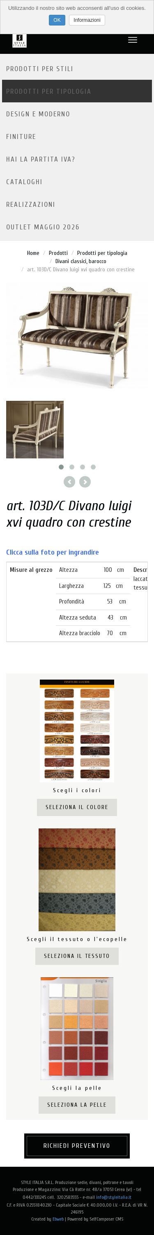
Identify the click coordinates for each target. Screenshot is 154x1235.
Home (33, 253)
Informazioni (87, 20)
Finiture (21, 137)
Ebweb (58, 1219)
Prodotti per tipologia (49, 91)
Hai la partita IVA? (41, 159)
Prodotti (58, 253)
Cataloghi (24, 182)
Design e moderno (38, 114)
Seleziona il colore (77, 807)
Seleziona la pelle (77, 1104)
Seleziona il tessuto (77, 956)
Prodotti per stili (40, 69)
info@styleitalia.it (113, 1197)
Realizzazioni (30, 204)
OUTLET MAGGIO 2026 (43, 227)
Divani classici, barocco (80, 261)
